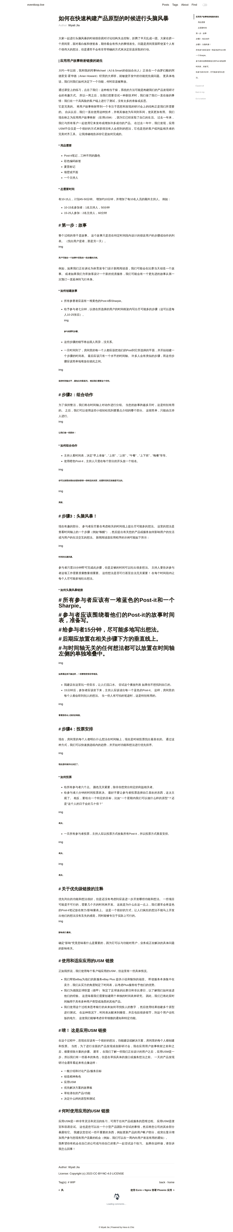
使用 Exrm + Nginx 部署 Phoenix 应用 (151, 1190)
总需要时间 (202, 28)
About (185, 4)
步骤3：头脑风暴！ (203, 44)
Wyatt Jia (74, 25)
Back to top (200, 92)
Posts (165, 4)
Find (194, 4)
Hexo (125, 1227)
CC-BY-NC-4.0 (102, 1173)
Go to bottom (201, 99)
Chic (132, 1227)
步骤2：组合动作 (202, 39)
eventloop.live (35, 4)
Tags (175, 4)
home (170, 1182)
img (61, 246)
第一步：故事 (201, 33)
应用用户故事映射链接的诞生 (207, 17)
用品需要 (201, 22)
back (162, 1182)
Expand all (200, 86)
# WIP (71, 1182)
